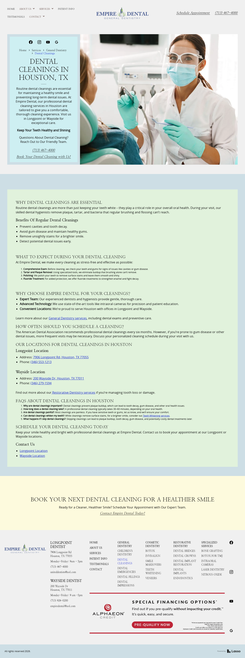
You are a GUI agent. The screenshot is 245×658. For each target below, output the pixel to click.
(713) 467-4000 (226, 13)
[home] (122, 13)
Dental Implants (179, 571)
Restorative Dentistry (182, 544)
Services (36, 50)
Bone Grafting (212, 551)
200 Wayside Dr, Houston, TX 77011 (58, 378)
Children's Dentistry (125, 553)
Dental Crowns (184, 555)
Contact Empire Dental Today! (122, 513)
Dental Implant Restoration (184, 563)
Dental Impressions (126, 583)
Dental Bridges (184, 551)
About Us (96, 547)
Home (22, 50)
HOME (94, 542)
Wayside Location (32, 456)
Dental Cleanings (125, 561)
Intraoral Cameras (208, 563)
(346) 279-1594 (41, 383)
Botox (150, 551)
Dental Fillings (129, 576)
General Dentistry (56, 50)
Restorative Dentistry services (73, 392)
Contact (96, 569)
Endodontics (183, 578)
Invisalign (152, 555)
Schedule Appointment (193, 13)
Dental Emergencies (127, 570)
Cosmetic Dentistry (152, 544)
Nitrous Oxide (211, 574)
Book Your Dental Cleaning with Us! (43, 157)
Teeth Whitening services (156, 415)
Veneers (151, 578)
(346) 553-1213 (41, 362)
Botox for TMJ (212, 555)
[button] (27, 9)
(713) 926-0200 (59, 600)
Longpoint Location (34, 451)
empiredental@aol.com (62, 606)
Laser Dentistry (212, 569)
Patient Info (98, 558)
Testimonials (99, 564)
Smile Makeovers (153, 563)
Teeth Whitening (153, 571)
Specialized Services (209, 544)
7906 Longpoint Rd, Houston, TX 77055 (61, 357)
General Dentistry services (68, 318)
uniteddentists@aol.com (63, 572)
